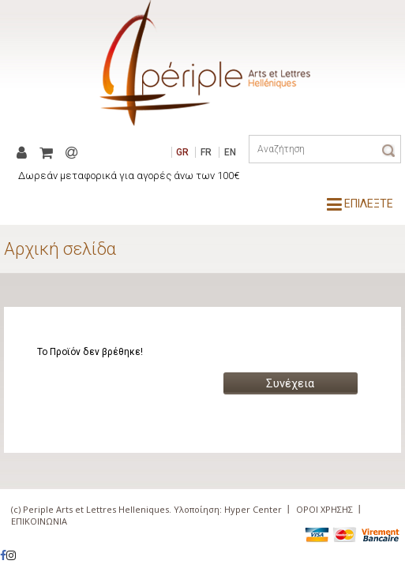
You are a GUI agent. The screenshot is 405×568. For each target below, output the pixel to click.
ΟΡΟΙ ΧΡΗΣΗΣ (324, 509)
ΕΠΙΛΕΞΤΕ (360, 203)
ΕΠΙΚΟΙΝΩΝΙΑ (39, 521)
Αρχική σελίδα (60, 249)
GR (182, 152)
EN (230, 152)
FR (206, 152)
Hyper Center (253, 509)
